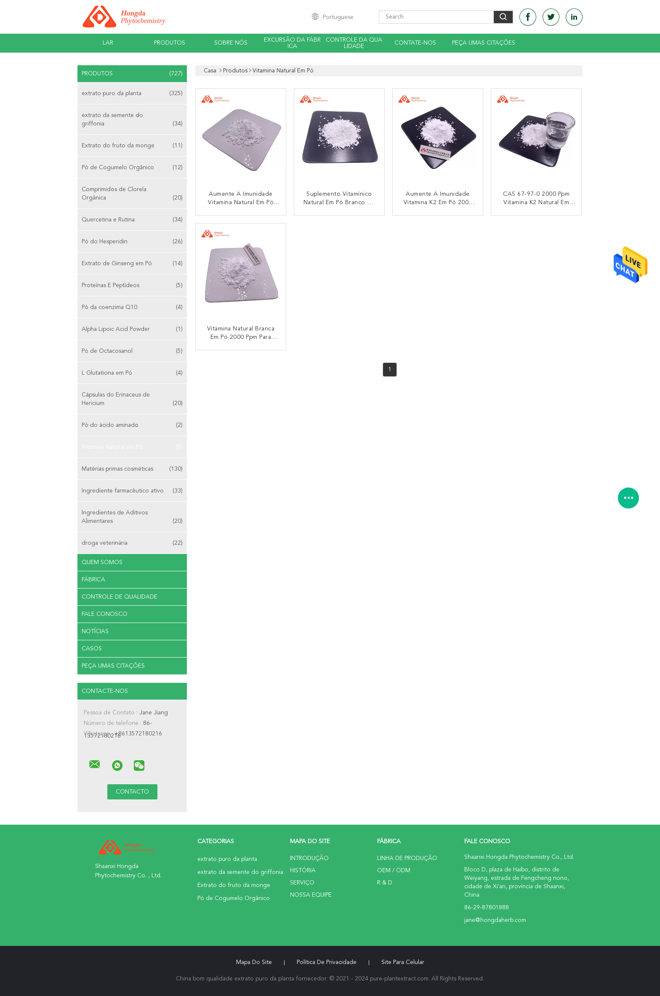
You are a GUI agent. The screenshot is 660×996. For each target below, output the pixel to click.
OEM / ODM (393, 870)
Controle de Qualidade (119, 597)
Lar (108, 43)
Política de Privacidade (327, 962)
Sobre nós (231, 43)
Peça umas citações (483, 43)
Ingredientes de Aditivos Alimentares (132, 517)
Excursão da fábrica (292, 43)
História (303, 870)
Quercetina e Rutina (132, 220)
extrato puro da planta (132, 93)
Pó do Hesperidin (132, 241)
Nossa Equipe (311, 895)
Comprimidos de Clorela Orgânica (132, 194)
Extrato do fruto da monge (132, 145)
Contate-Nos (415, 43)
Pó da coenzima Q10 (132, 307)
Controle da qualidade (354, 43)
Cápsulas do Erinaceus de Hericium (132, 399)
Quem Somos (102, 562)
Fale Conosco (105, 614)
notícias (95, 631)
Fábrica (93, 580)
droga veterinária (132, 543)
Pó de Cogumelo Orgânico (132, 167)
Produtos (169, 43)
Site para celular (402, 962)
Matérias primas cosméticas (132, 469)
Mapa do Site (254, 962)
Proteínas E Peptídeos (132, 285)
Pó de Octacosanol (132, 351)
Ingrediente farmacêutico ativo (132, 491)
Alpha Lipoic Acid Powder (132, 329)
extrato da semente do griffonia (132, 120)
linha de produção (407, 858)
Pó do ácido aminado (132, 425)
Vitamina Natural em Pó (132, 447)
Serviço (302, 883)
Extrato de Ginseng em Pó (132, 263)
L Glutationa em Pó (132, 373)
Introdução (309, 858)
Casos (92, 649)
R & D (384, 883)
